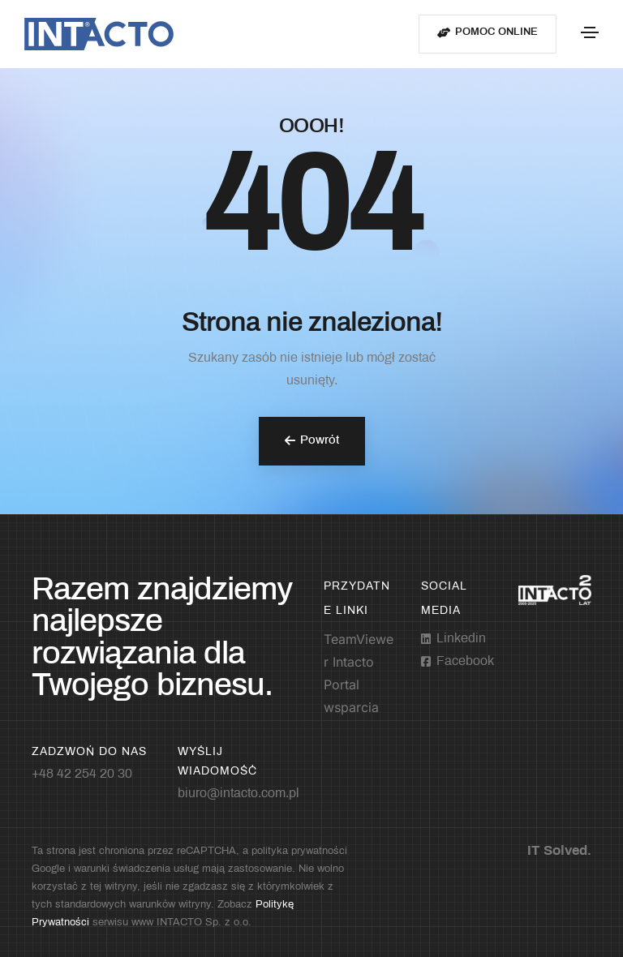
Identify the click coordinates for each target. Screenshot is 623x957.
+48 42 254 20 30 (82, 774)
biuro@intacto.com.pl (238, 793)
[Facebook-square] (457, 661)
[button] (487, 34)
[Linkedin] (453, 639)
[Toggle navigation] (590, 32)
